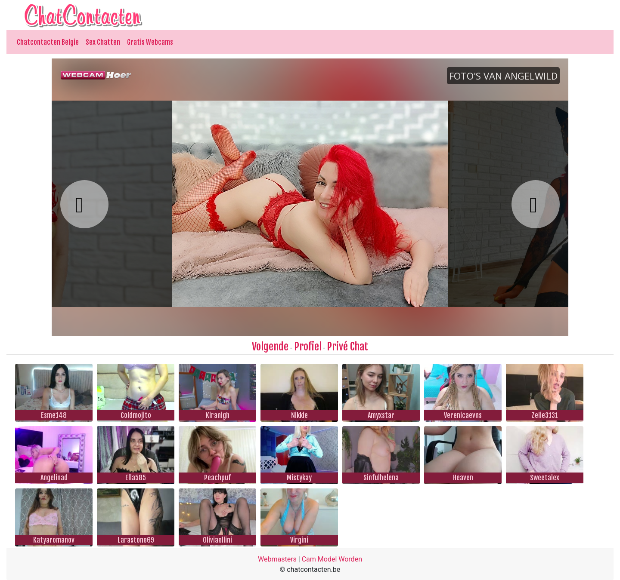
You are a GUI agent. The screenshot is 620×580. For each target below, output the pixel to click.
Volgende (270, 346)
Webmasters (277, 559)
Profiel (308, 346)
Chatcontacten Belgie (48, 42)
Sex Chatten (103, 42)
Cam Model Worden (332, 559)
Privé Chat (347, 346)
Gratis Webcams (150, 42)
